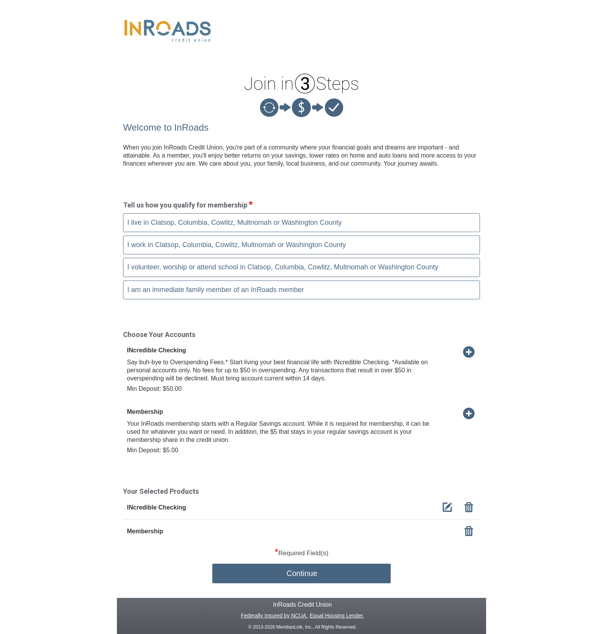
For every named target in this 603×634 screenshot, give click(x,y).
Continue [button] (302, 573)
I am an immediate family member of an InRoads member (215, 290)
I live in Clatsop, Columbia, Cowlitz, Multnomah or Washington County (234, 222)
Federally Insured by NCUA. (274, 615)
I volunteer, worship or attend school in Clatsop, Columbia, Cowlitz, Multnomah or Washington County (282, 267)
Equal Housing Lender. (337, 615)
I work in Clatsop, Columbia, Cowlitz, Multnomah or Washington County (236, 245)
